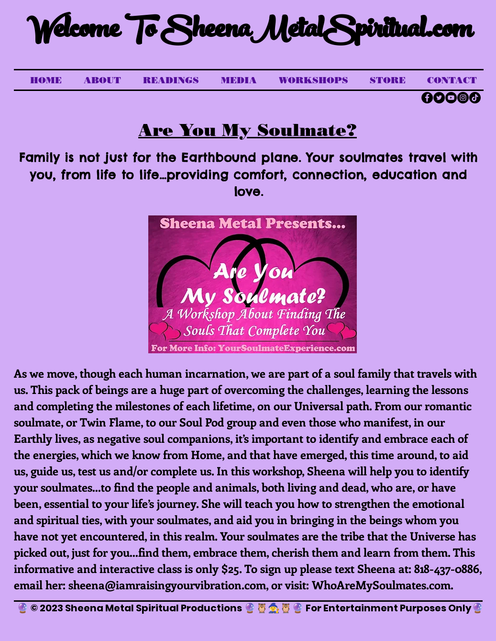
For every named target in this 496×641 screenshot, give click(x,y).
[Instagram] (463, 97)
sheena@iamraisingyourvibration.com (167, 584)
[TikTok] (475, 97)
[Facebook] (427, 97)
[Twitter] (439, 97)
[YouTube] (451, 97)
